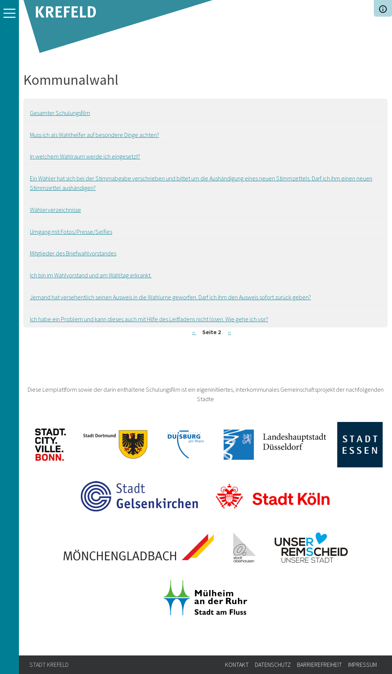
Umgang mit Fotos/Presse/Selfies (71, 231)
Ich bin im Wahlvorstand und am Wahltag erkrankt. (90, 275)
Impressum (362, 664)
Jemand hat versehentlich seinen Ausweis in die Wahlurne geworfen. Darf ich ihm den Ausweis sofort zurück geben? (170, 297)
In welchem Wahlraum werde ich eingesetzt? (85, 156)
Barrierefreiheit (319, 664)
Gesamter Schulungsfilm (60, 113)
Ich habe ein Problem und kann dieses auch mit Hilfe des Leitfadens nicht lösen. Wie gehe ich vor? (149, 319)
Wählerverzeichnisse (55, 209)
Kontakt (237, 664)
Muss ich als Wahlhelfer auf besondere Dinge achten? (94, 135)
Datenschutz (273, 664)
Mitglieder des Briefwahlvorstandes (73, 253)
